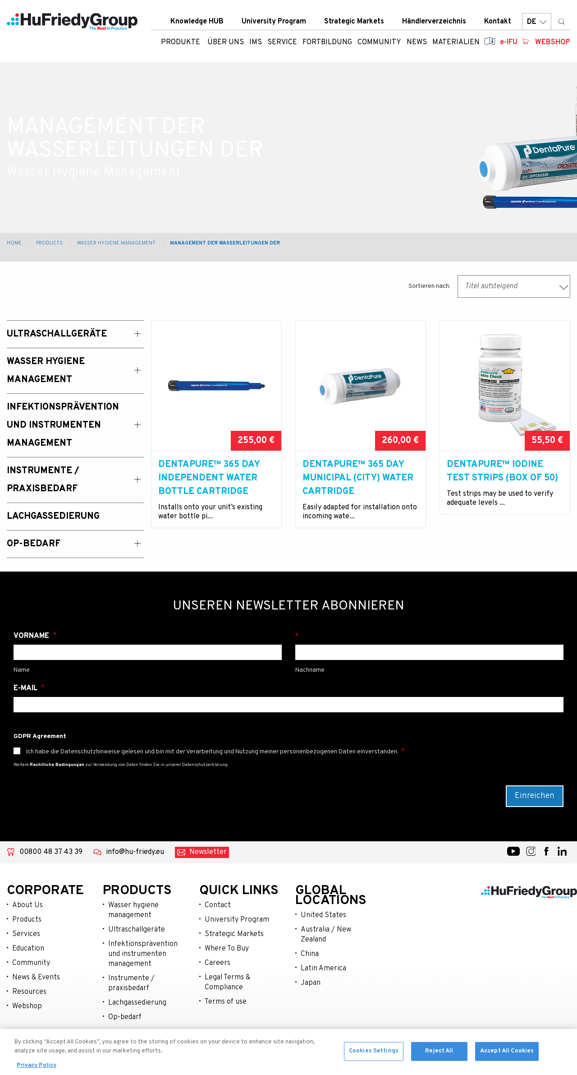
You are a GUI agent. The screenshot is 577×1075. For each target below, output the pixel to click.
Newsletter (208, 852)
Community (31, 963)
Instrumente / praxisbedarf (131, 983)
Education (28, 948)
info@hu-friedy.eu (135, 852)
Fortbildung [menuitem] (327, 42)
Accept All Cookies (507, 1055)
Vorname (32, 636)
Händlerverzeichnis (434, 22)
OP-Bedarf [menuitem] (33, 544)
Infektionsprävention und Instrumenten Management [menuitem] (63, 425)
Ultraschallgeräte (136, 929)
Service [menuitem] (282, 42)
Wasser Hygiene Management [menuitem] (46, 371)
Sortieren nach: (429, 286)
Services (26, 934)
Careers (217, 963)
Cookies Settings (373, 1055)
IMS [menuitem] (255, 42)
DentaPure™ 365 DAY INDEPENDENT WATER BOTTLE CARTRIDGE (209, 478)
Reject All (439, 1055)
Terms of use (226, 1001)
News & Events (36, 977)
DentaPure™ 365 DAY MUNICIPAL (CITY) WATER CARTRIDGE (357, 478)
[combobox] (514, 286)
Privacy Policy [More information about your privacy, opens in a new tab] (36, 1070)
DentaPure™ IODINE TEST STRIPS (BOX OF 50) (502, 471)
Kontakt (497, 22)
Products (49, 243)
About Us (27, 905)
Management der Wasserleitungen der (225, 243)
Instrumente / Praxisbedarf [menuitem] (43, 480)
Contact (218, 905)
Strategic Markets (354, 22)
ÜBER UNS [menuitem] (225, 42)
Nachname (429, 636)
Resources (29, 992)
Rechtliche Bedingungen (57, 765)
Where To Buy (227, 948)
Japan (311, 982)
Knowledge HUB (197, 22)
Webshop (552, 42)
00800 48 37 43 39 (50, 852)
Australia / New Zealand (326, 934)
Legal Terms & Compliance (227, 982)
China (310, 954)
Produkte (180, 42)
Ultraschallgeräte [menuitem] (57, 334)
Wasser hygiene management (133, 910)
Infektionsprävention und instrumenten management (143, 954)
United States (323, 915)
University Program (274, 22)
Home (14, 243)
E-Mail (26, 688)
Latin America (323, 968)
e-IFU (508, 42)
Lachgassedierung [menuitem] (53, 516)
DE (536, 22)
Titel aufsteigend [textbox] (491, 286)
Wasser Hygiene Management (116, 243)
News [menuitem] (417, 42)
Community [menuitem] (379, 42)
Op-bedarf (125, 1017)
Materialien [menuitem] (456, 42)
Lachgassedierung (137, 1002)
